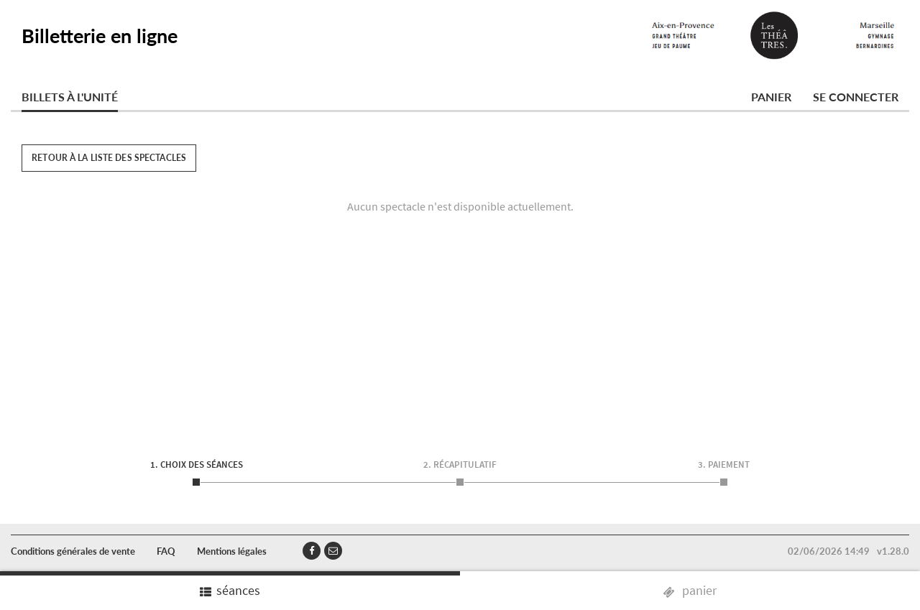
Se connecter (855, 96)
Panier (771, 96)
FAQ (166, 551)
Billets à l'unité (70, 96)
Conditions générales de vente (73, 551)
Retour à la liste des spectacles (109, 157)
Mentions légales (232, 551)
